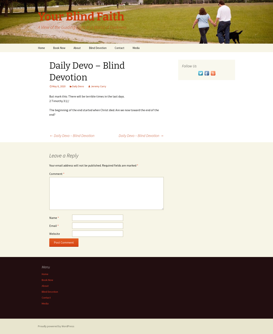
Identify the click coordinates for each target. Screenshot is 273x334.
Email (54, 226)
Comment (56, 174)
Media (136, 48)
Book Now (59, 48)
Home (41, 48)
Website (54, 234)
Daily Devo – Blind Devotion (71, 135)
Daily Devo (78, 86)
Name (54, 218)
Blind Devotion (98, 48)
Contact (119, 48)
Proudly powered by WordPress (56, 326)
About (77, 48)
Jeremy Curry (98, 86)
